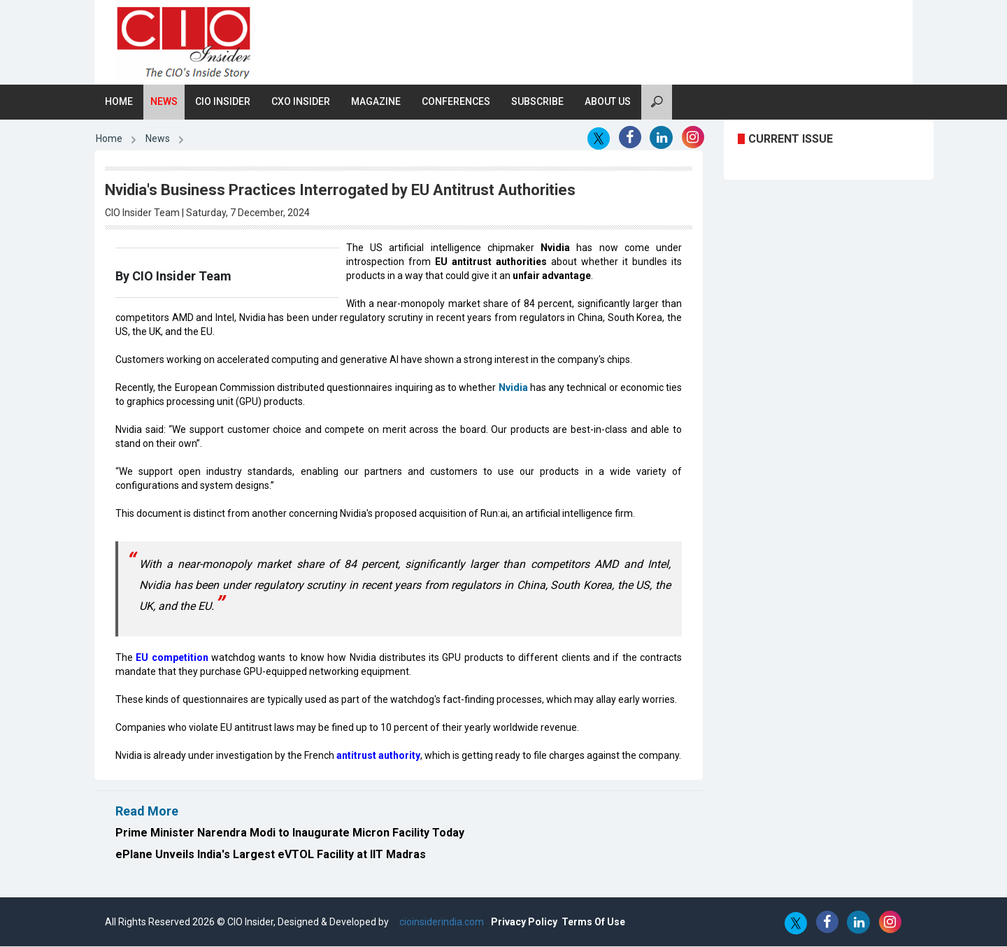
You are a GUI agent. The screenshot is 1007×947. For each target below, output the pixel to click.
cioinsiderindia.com (440, 922)
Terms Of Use (593, 922)
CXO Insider (300, 102)
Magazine (376, 102)
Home (119, 102)
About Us (608, 102)
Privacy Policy (524, 922)
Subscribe (537, 102)
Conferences (456, 102)
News (164, 102)
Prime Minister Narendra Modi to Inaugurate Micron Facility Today (289, 833)
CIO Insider (222, 102)
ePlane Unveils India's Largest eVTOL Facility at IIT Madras (270, 855)
